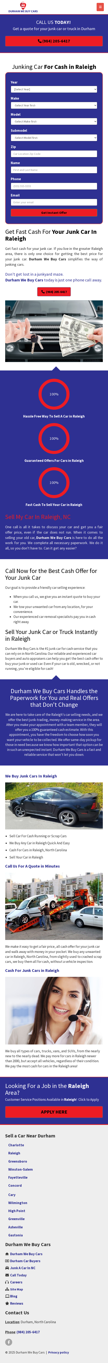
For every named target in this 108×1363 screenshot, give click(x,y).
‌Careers (16, 1282)
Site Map (16, 1289)
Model (15, 114)
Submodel (19, 130)
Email (15, 195)
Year (14, 82)
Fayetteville (18, 1177)
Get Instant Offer (54, 213)
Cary (12, 1194)
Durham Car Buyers (25, 1261)
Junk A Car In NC (22, 1268)
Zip (13, 147)
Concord (15, 1185)
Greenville (16, 1219)
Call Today (18, 1275)
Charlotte (16, 1145)
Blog (13, 1296)
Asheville (15, 1227)
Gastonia (15, 1235)
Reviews (16, 1303)
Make (15, 98)
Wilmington (17, 1203)
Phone (16, 179)
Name (15, 163)
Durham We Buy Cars (26, 1254)
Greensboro (17, 1161)
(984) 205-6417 (28, 1332)
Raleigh (14, 1153)
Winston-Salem (20, 1169)
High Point (16, 1211)
